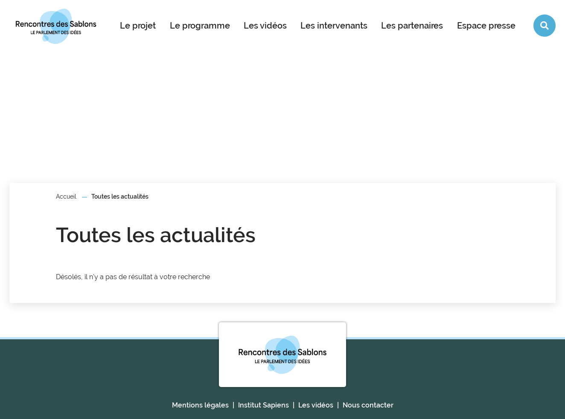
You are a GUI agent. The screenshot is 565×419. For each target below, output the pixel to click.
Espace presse (486, 25)
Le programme (200, 25)
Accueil (66, 196)
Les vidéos (265, 25)
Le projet (138, 25)
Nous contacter (368, 405)
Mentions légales (200, 405)
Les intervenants (333, 25)
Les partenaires (412, 25)
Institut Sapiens (263, 405)
